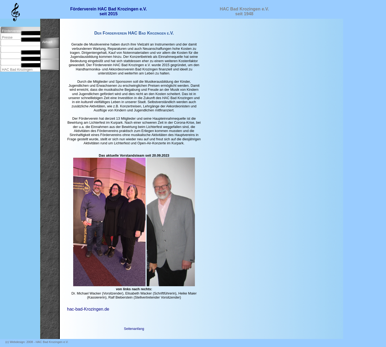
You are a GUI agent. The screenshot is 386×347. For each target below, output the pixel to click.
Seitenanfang (134, 329)
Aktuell (47, 42)
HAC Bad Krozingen (17, 69)
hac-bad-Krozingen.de (88, 309)
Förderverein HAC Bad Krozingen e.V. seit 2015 (108, 11)
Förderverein (11, 31)
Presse (7, 37)
